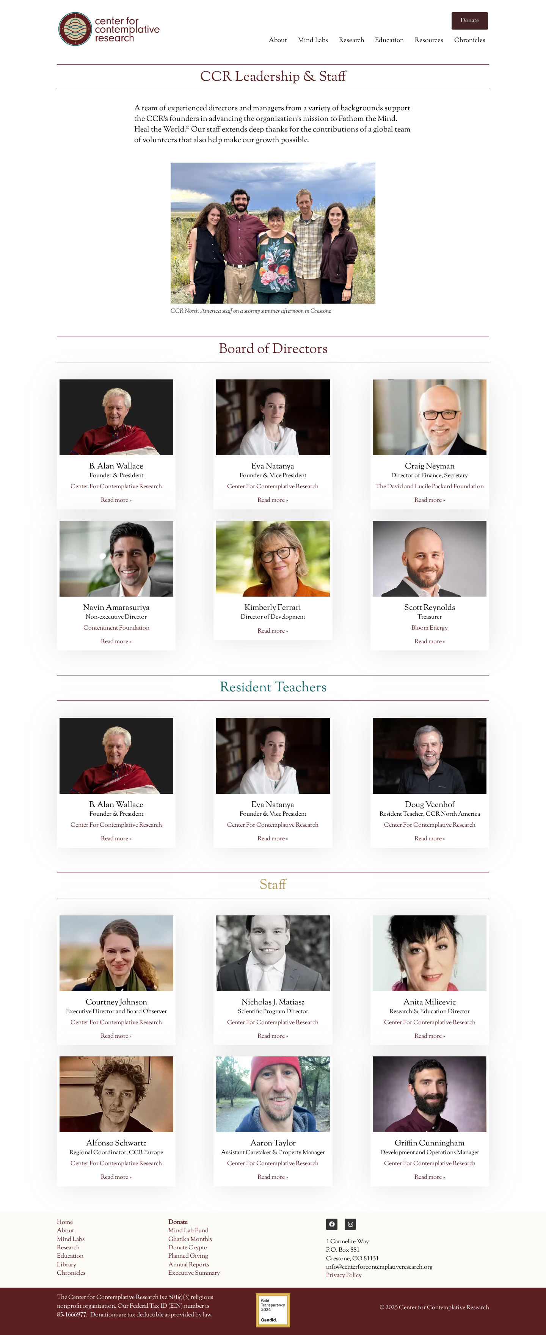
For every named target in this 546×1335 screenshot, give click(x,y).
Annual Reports (188, 1265)
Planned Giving (188, 1256)
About (278, 40)
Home (65, 1222)
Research (351, 40)
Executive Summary (194, 1273)
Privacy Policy (344, 1275)
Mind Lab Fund (188, 1231)
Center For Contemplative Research (116, 487)
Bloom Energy (429, 628)
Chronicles (469, 40)
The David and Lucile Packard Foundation (430, 487)
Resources (429, 40)
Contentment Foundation (116, 628)
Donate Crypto (187, 1248)
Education (389, 40)
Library (66, 1265)
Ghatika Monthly (190, 1239)
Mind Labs (313, 40)
